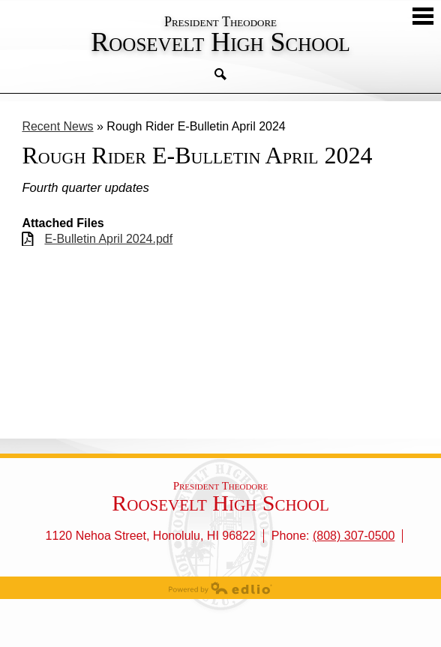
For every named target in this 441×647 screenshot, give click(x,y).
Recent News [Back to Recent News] (57, 126)
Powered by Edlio (220, 587)
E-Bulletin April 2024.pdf (108, 238)
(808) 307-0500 (353, 535)
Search (220, 74)
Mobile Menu (423, 16)
